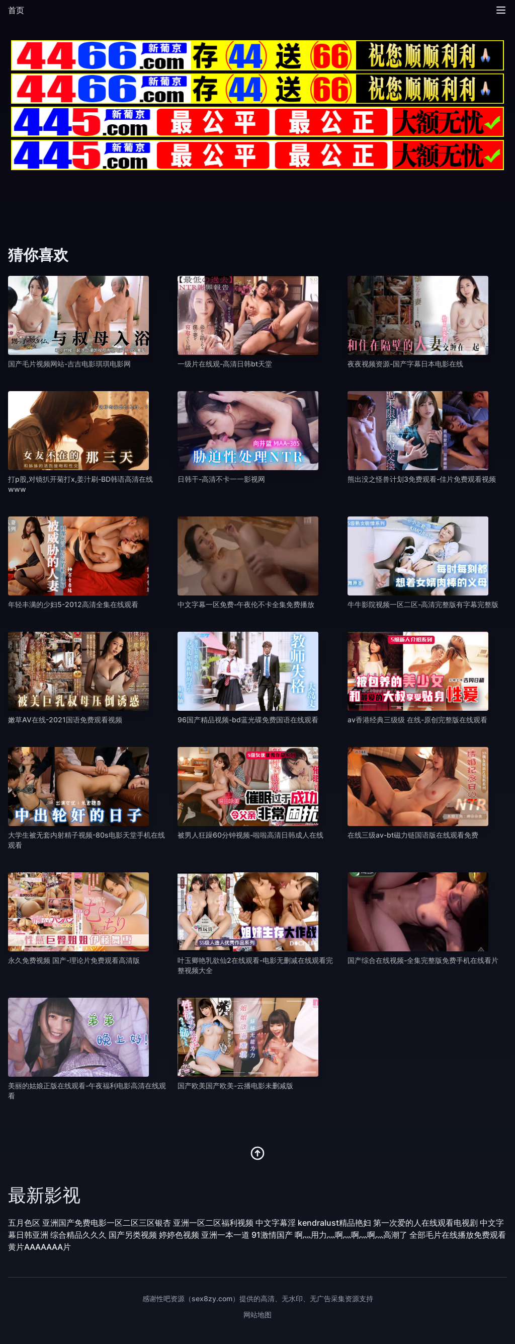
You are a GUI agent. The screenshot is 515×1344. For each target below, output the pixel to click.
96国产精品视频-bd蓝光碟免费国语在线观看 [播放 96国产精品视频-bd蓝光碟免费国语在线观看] (248, 719)
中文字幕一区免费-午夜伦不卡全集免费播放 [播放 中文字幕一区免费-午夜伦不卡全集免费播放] (246, 604)
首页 (16, 10)
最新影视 (44, 1195)
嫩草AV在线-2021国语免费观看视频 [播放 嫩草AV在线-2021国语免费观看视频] (65, 719)
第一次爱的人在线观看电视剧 (425, 1223)
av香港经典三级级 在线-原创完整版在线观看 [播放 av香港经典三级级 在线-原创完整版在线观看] (417, 719)
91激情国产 (272, 1235)
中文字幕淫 (275, 1223)
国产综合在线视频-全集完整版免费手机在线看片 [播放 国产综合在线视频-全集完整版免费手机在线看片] (423, 960)
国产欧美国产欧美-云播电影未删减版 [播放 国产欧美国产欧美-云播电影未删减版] (235, 1085)
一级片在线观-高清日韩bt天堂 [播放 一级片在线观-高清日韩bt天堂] (225, 363)
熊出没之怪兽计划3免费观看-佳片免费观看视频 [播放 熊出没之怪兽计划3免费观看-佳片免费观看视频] (422, 479)
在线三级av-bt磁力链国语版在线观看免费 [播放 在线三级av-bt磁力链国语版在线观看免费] (413, 835)
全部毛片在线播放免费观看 (457, 1235)
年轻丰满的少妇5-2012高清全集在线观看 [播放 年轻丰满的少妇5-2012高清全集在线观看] (73, 604)
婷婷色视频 (179, 1235)
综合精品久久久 (78, 1235)
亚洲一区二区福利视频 (213, 1223)
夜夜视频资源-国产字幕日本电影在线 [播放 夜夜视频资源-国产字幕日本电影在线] (405, 363)
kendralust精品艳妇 (334, 1223)
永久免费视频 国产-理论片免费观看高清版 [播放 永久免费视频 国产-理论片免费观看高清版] (74, 960)
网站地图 (257, 1314)
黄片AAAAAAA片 (39, 1247)
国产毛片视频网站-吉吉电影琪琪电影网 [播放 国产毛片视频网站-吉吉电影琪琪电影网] (69, 363)
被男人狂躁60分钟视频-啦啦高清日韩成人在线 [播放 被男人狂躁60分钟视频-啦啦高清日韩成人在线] (250, 835)
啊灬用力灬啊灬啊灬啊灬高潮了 (351, 1235)
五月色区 (24, 1223)
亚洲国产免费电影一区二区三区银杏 (106, 1223)
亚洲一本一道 (225, 1235)
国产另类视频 (133, 1235)
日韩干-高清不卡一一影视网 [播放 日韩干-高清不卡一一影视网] (221, 479)
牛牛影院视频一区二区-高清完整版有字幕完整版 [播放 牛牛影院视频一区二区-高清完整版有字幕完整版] (423, 604)
